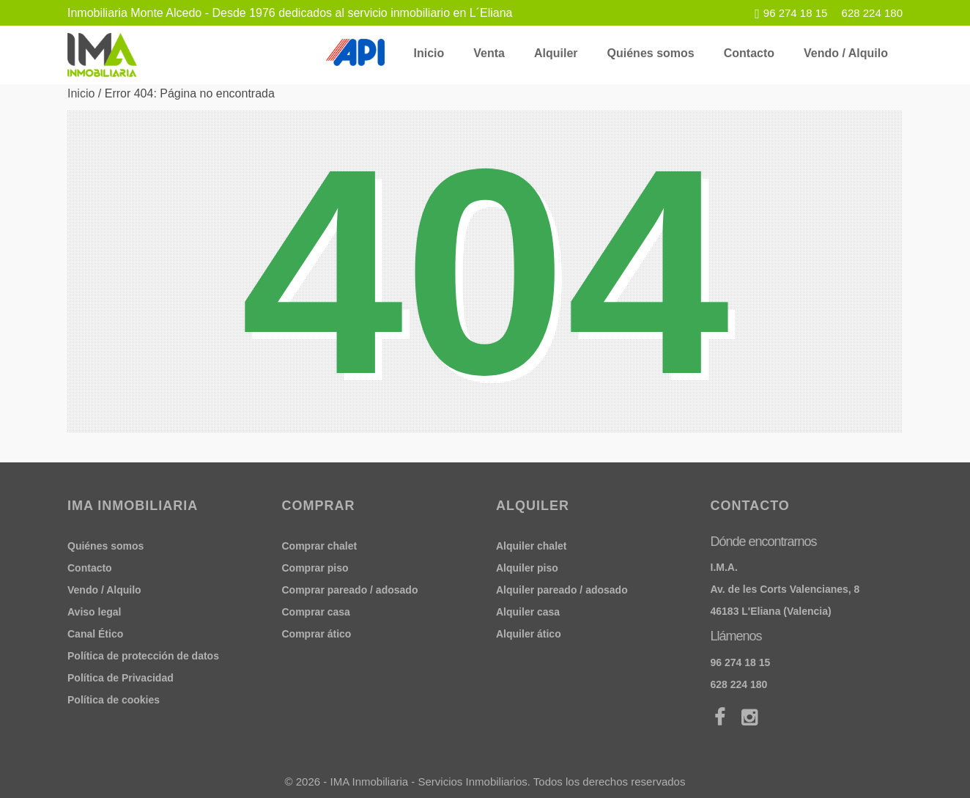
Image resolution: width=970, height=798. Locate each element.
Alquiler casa (528, 612)
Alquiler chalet (531, 546)
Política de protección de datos (143, 656)
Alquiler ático (528, 634)
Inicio (429, 53)
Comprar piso (315, 568)
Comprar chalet (320, 546)
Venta (489, 53)
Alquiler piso (527, 568)
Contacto (749, 53)
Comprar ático (317, 634)
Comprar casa (316, 612)
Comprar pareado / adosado (350, 590)
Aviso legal (94, 612)
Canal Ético (95, 634)
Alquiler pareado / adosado (562, 590)
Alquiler (556, 53)
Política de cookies (113, 700)
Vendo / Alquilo (846, 53)
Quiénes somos (651, 53)
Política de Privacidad (120, 678)
